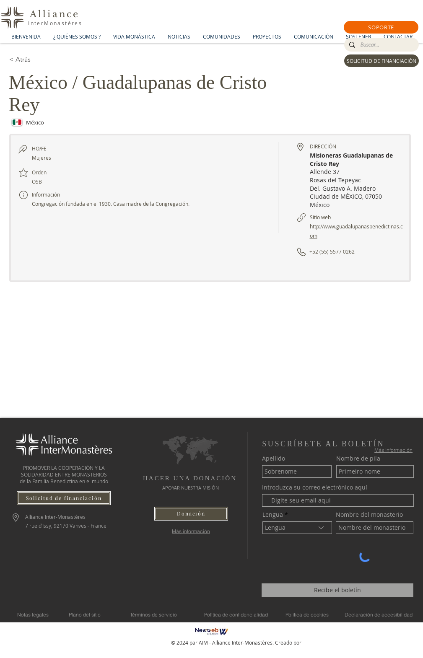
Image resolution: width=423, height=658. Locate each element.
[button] (381, 27)
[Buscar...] (380, 45)
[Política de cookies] (307, 615)
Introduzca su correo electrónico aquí (314, 487)
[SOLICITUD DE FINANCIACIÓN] (381, 60)
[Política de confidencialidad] (236, 615)
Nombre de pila (358, 458)
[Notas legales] (33, 615)
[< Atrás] (39, 59)
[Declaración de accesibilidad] (378, 615)
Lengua (272, 515)
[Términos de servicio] (153, 615)
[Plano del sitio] (85, 615)
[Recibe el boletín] (337, 590)
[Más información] (191, 531)
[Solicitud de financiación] (64, 498)
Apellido (273, 458)
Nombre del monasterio (369, 515)
